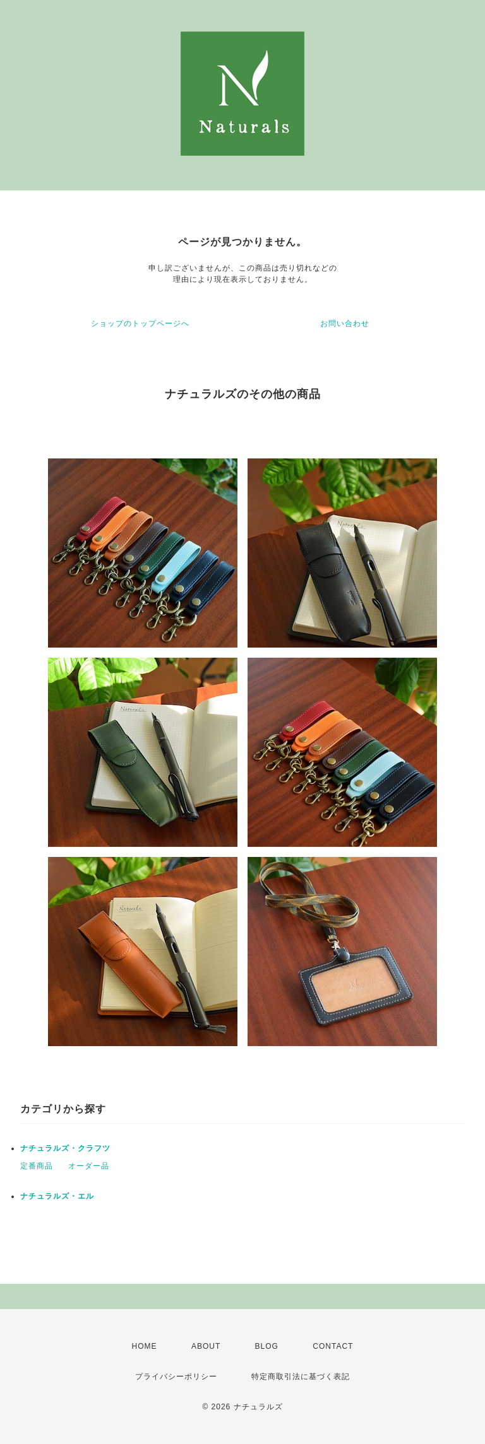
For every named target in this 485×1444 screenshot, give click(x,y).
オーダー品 (88, 1166)
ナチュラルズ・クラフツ (65, 1148)
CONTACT (333, 1346)
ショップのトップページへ (140, 323)
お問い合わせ (344, 323)
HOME (144, 1346)
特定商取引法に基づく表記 (300, 1376)
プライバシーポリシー (176, 1376)
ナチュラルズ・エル (57, 1196)
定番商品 (36, 1166)
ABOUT (205, 1346)
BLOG (266, 1346)
